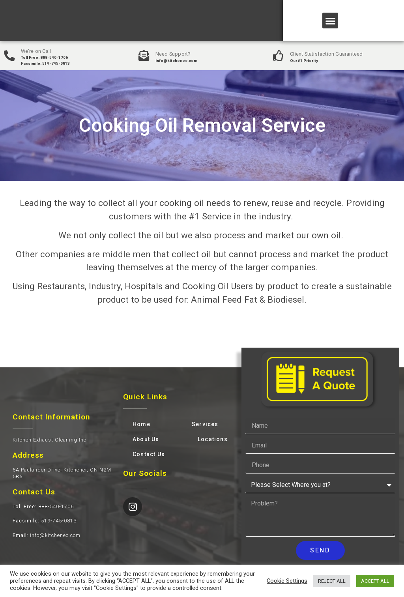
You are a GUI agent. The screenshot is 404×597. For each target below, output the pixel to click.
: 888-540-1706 (43, 506)
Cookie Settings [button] (287, 580)
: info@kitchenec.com (46, 535)
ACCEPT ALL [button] (375, 581)
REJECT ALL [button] (332, 581)
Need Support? (173, 54)
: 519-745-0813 (45, 521)
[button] (330, 21)
